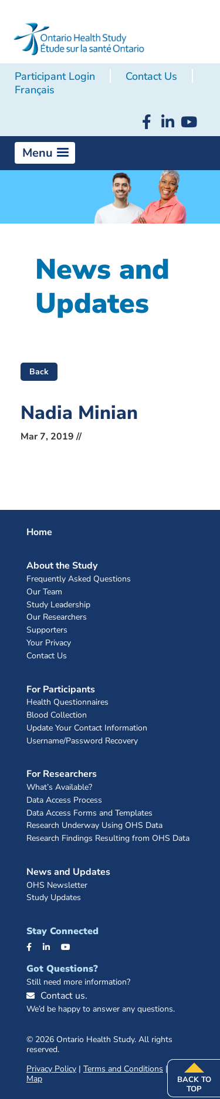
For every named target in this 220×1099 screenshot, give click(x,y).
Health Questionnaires (67, 703)
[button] (45, 153)
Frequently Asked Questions (78, 579)
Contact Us (151, 76)
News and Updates (68, 871)
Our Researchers (56, 618)
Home (39, 532)
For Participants (60, 689)
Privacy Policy (51, 1068)
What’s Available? (59, 788)
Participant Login (55, 76)
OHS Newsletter (56, 886)
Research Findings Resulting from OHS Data (107, 839)
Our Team (44, 592)
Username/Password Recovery (82, 741)
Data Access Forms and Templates (89, 814)
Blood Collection (56, 716)
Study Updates (53, 898)
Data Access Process (64, 801)
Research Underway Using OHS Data (94, 826)
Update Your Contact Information (86, 728)
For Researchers (61, 773)
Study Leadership (58, 605)
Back (39, 371)
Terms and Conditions (123, 1068)
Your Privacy (48, 643)
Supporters (46, 630)
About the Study (61, 565)
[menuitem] (35, 90)
